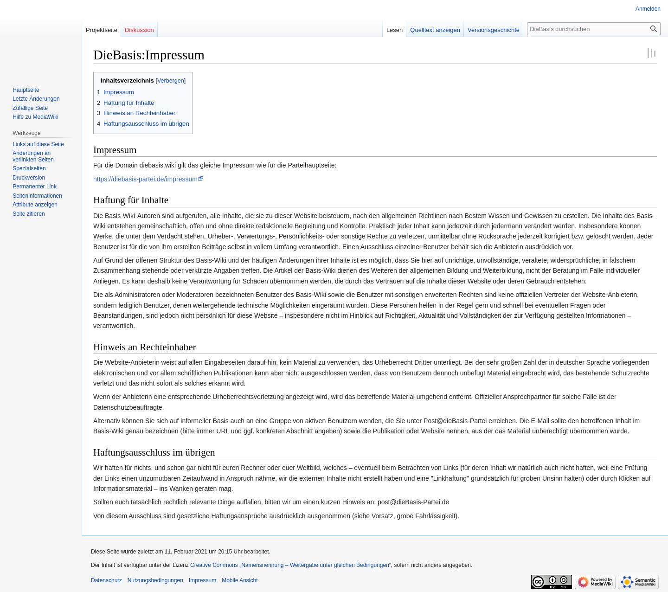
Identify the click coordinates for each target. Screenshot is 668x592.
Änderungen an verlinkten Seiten (33, 156)
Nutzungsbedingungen (155, 580)
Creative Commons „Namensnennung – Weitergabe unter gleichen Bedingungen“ (290, 565)
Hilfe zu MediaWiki (35, 117)
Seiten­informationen (37, 196)
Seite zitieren (29, 214)
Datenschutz (106, 580)
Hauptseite (26, 90)
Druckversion (29, 177)
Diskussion (139, 29)
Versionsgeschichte (494, 29)
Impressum (202, 580)
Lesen (394, 29)
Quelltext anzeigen (435, 29)
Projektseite (101, 29)
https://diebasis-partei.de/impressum (145, 179)
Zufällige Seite (30, 108)
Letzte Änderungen (36, 99)
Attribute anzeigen (35, 204)
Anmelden (648, 9)
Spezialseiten (29, 168)
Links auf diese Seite (38, 144)
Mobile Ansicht (239, 580)
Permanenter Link (35, 186)
